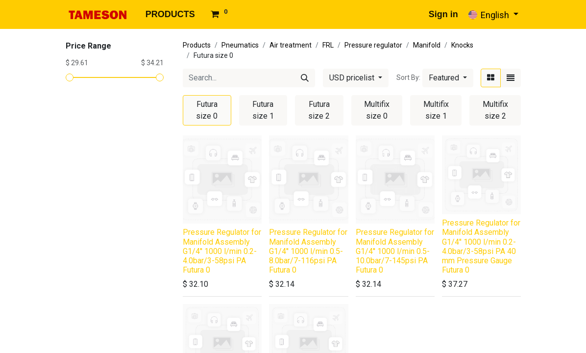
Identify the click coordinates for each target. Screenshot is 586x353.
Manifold (426, 45)
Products (197, 45)
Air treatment (290, 45)
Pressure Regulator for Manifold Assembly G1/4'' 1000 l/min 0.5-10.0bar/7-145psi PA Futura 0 (395, 251)
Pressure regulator (373, 45)
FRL (328, 45)
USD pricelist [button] (352, 77)
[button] (447, 78)
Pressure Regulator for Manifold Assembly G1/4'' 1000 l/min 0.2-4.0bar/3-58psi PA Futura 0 (222, 251)
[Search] (304, 78)
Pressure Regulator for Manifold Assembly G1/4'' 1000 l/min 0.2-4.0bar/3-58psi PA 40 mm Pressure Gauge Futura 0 (481, 246)
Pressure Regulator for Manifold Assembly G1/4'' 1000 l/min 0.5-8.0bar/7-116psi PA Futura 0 (308, 251)
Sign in (443, 14)
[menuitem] (170, 14)
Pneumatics (240, 45)
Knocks (462, 45)
